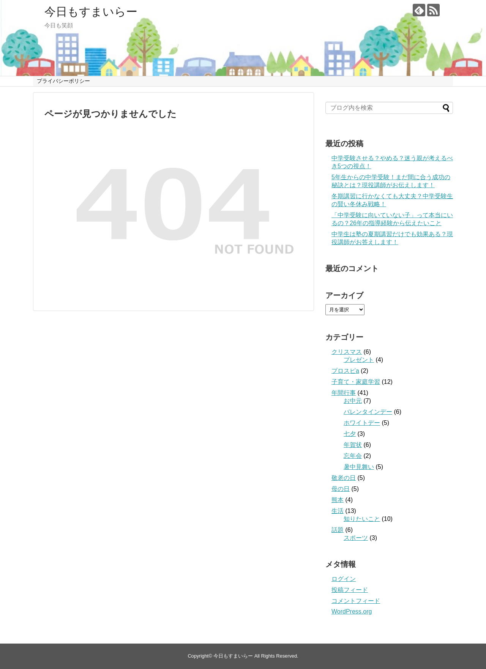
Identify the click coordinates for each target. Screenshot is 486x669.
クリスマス (346, 352)
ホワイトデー (362, 423)
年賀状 (353, 445)
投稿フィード (349, 590)
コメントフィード (355, 601)
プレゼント (359, 360)
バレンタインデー (368, 412)
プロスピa (345, 371)
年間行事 (343, 393)
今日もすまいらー (90, 11)
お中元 (353, 401)
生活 (337, 511)
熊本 (337, 500)
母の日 (340, 489)
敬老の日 (343, 478)
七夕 (350, 434)
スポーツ (356, 538)
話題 (337, 530)
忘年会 (353, 456)
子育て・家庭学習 (355, 382)
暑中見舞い (359, 467)
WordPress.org (351, 611)
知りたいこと (362, 519)
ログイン (343, 579)
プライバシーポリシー (63, 81)
